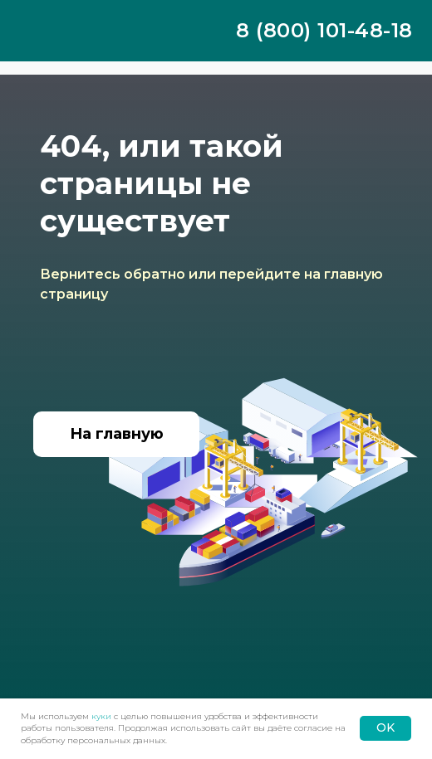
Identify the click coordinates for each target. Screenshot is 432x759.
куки (101, 716)
